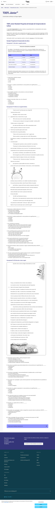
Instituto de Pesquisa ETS (25, 460)
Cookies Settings (41, 502)
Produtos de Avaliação (24, 455)
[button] (10, 4)
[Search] (50, 491)
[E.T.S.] (27, 2)
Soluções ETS (23, 457)
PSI (4, 475)
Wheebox (6, 485)
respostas (32, 38)
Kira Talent (6, 480)
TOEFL (38, 455)
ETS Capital (6, 469)
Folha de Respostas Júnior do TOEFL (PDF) (36, 34)
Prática (38, 462)
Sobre (5, 455)
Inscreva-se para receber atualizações (33, 443)
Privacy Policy (6, 502)
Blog (28, 4)
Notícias (5, 464)
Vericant (5, 482)
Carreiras (6, 457)
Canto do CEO (7, 466)
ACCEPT (41, 507)
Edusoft (5, 477)
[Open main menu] (1, 1)
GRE (37, 460)
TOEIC (38, 457)
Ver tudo (38, 465)
